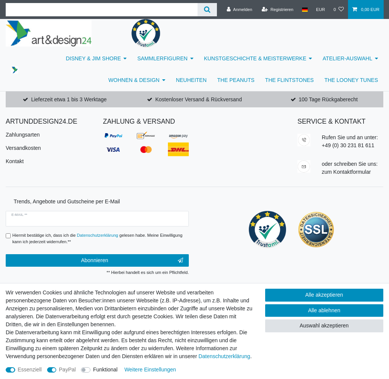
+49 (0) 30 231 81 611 (348, 145)
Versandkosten (23, 148)
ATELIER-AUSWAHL (347, 58)
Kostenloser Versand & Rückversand (198, 99)
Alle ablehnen (324, 310)
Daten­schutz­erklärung (224, 356)
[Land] (304, 9)
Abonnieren (132, 260)
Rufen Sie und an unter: (350, 137)
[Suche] (207, 9)
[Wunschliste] (338, 9)
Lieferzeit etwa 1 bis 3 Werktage (69, 99)
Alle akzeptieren (324, 295)
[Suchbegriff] (102, 9)
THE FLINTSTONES (289, 80)
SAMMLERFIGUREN (162, 58)
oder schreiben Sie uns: (350, 164)
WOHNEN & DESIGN (134, 80)
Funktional (105, 369)
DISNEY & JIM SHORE (93, 58)
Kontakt (15, 161)
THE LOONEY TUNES (351, 80)
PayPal (67, 369)
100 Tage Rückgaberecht (328, 99)
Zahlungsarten (23, 135)
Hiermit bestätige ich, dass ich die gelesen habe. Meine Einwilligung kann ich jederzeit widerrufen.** (98, 238)
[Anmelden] (239, 9)
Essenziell (30, 369)
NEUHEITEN (191, 80)
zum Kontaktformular (346, 172)
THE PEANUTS (236, 80)
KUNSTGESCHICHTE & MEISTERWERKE (255, 58)
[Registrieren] (277, 9)
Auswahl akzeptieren (324, 325)
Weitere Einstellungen (150, 369)
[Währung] (320, 9)
